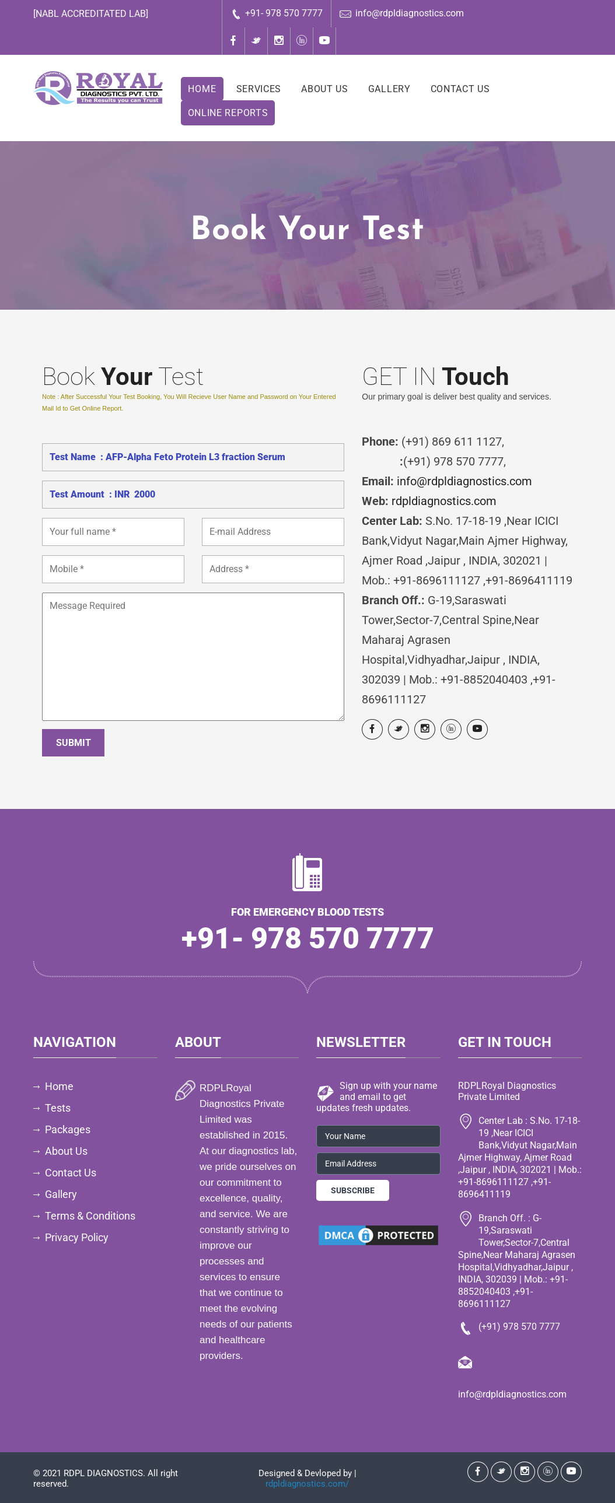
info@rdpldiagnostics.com (402, 14)
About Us (324, 88)
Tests (58, 1108)
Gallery (389, 88)
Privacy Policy (77, 1237)
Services (259, 88)
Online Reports (228, 112)
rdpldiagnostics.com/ (307, 1484)
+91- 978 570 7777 (276, 14)
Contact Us (460, 88)
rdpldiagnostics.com (444, 501)
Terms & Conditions (90, 1216)
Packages (67, 1129)
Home (202, 88)
